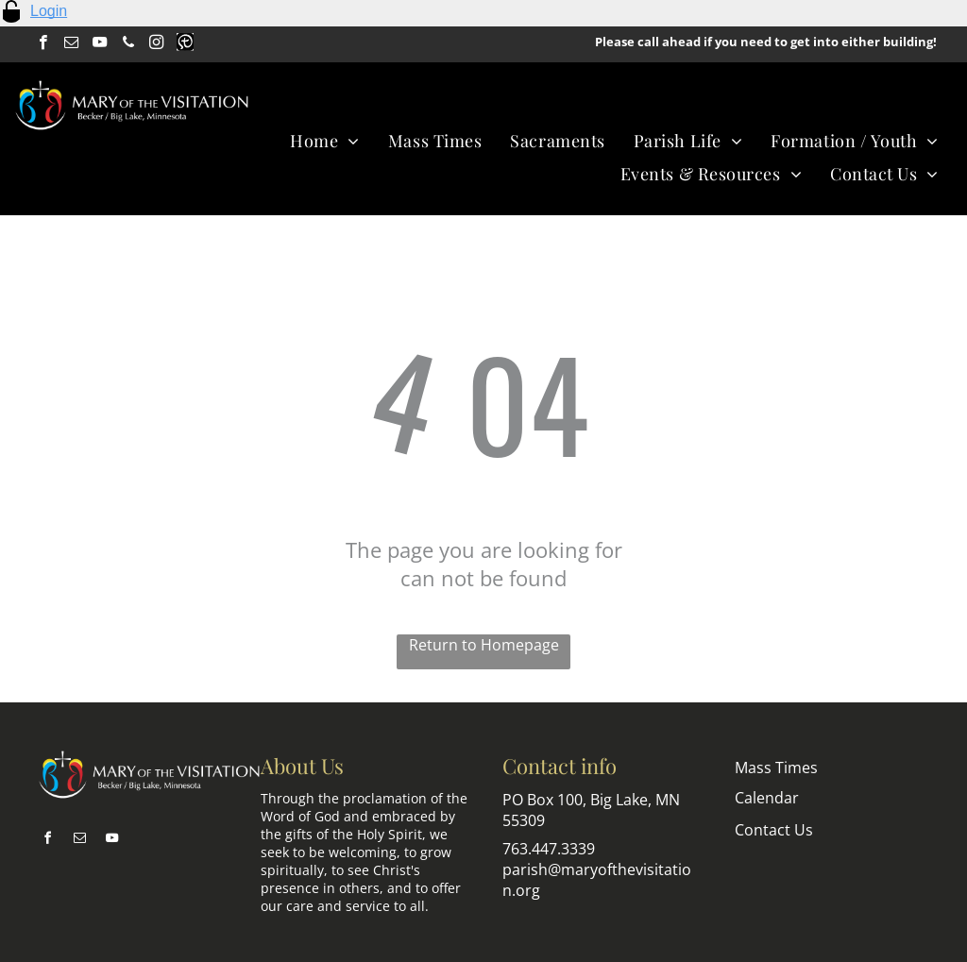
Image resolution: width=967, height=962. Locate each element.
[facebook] (43, 44)
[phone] (128, 44)
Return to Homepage (484, 644)
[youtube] (99, 44)
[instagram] (156, 44)
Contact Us (774, 829)
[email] (71, 44)
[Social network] (184, 44)
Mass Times (776, 767)
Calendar (767, 797)
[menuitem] (325, 140)
